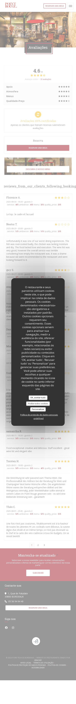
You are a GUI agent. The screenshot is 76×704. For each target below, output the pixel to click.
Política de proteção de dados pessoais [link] (39, 414)
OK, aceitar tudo (38, 397)
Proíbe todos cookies (38, 403)
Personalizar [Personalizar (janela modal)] (38, 409)
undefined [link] (38, 418)
